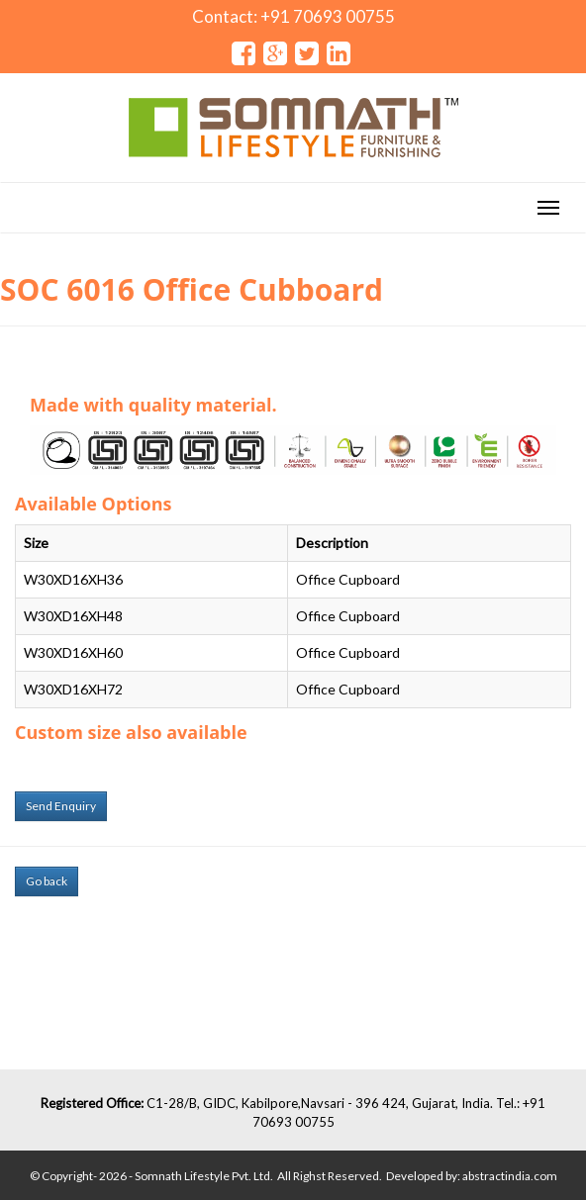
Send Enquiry (61, 805)
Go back (46, 881)
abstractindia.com (509, 1175)
